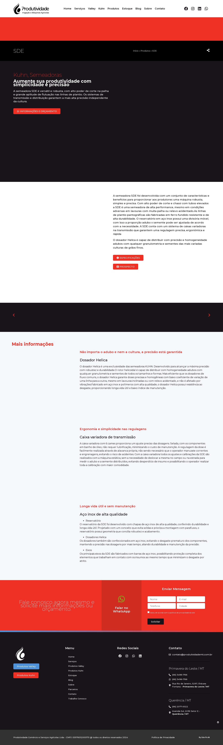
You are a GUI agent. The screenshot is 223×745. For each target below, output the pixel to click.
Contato (160, 8)
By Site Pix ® (204, 737)
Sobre (148, 8)
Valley (91, 8)
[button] (14, 315)
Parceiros (73, 689)
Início (135, 51)
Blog (138, 8)
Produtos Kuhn (75, 670)
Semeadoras (46, 74)
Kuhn (101, 8)
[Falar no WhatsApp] (121, 599)
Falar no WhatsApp (121, 609)
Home (67, 8)
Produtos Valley (76, 666)
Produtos (113, 8)
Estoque (127, 8)
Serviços (79, 8)
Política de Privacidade (163, 737)
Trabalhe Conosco (77, 698)
